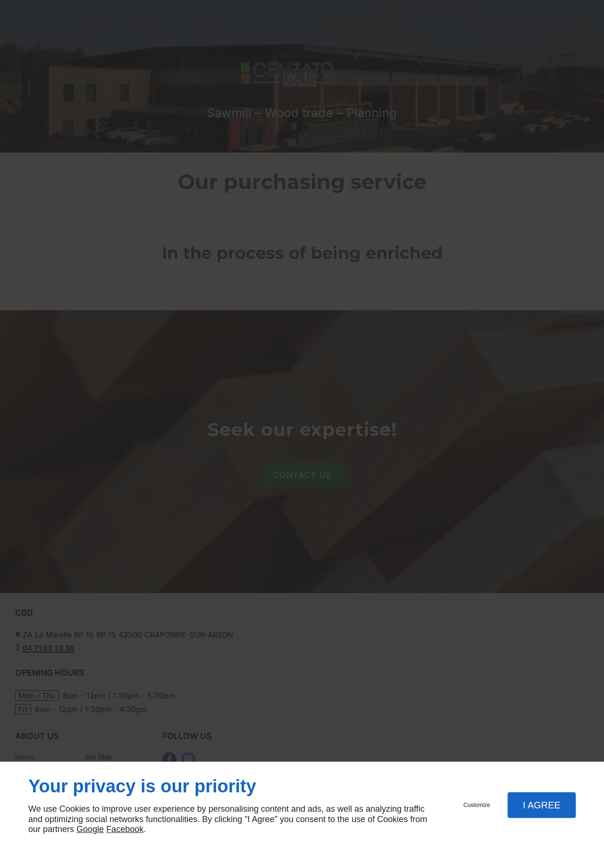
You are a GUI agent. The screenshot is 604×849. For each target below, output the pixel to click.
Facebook (124, 829)
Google (90, 829)
